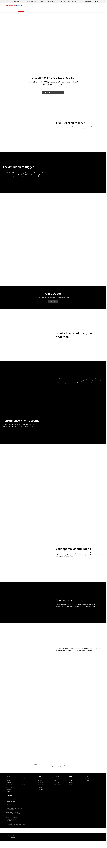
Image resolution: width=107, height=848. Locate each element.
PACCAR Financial (41, 787)
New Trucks (40, 780)
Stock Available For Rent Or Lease (60, 786)
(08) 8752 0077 (11, 815)
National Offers (41, 778)
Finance (82, 10)
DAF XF (23, 782)
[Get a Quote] (103, 417)
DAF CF (23, 780)
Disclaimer (87, 780)
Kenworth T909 (9, 791)
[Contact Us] (15, 1)
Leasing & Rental (72, 10)
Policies (70, 784)
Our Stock (21, 10)
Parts (61, 10)
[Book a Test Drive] (103, 427)
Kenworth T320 (9, 780)
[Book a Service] (103, 420)
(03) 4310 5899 (11, 820)
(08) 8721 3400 (11, 804)
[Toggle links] (10, 838)
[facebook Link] (93, 1)
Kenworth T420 (9, 782)
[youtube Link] (95, 1)
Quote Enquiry (40, 789)
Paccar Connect (44, 10)
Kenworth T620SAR (9, 787)
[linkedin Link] (99, 1)
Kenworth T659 (9, 789)
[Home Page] (14, 5)
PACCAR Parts (56, 782)
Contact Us (71, 778)
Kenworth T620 (9, 786)
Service (54, 10)
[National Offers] (103, 424)
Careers (71, 782)
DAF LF (23, 778)
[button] (53, 41)
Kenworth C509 (9, 793)
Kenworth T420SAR (9, 784)
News (98, 10)
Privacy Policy (87, 778)
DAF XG (23, 784)
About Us (90, 10)
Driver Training (72, 786)
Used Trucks (40, 782)
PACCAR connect (57, 784)
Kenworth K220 (9, 778)
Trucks (12, 10)
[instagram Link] (97, 1)
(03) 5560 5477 (11, 809)
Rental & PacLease (41, 784)
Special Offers (31, 10)
